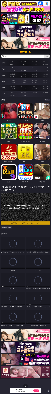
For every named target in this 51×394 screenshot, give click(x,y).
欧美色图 (34, 80)
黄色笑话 (34, 89)
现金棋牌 (34, 64)
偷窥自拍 (12, 80)
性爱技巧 (45, 89)
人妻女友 (34, 86)
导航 (3, 93)
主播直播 (34, 70)
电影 (3, 75)
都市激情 (12, 86)
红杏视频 (12, 95)
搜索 (47, 56)
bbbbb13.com (25, 52)
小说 (3, 87)
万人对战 (34, 61)
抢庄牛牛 (45, 64)
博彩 (3, 63)
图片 (3, 81)
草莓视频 (34, 92)
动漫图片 (45, 80)
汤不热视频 (45, 92)
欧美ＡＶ (34, 68)
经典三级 (23, 76)
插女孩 (12, 92)
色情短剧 (23, 95)
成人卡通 (34, 74)
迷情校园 (12, 89)
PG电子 (12, 61)
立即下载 (36, 390)
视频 (3, 69)
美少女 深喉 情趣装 (6, 227)
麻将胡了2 (12, 64)
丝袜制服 (23, 70)
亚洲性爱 (12, 74)
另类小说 (23, 89)
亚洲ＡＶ (12, 68)
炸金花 (23, 64)
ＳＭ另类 (45, 70)
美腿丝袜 (12, 82)
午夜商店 (23, 92)
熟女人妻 (12, 70)
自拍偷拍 (23, 68)
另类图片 (45, 82)
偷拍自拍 (23, 74)
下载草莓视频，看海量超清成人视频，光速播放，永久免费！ (30, 223)
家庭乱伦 (23, 86)
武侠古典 (45, 86)
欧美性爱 (45, 74)
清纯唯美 (23, 82)
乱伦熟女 (34, 76)
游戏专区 (45, 61)
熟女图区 (34, 82)
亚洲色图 (23, 80)
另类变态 (45, 76)
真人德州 (23, 61)
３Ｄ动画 (45, 68)
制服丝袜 (12, 76)
